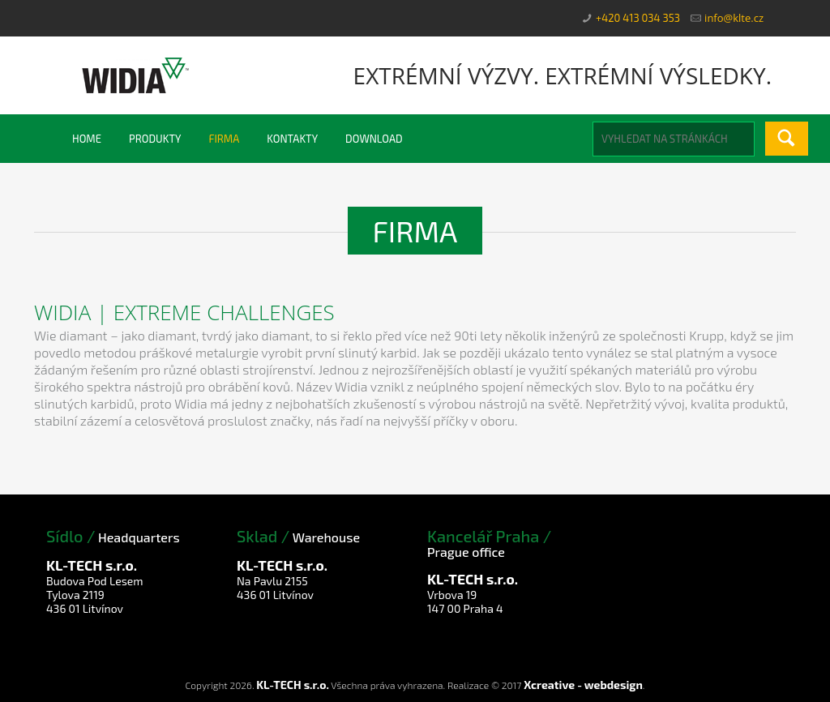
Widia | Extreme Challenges (184, 312)
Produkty (155, 138)
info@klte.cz (734, 18)
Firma (223, 138)
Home (86, 138)
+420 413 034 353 (638, 17)
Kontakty (292, 138)
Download (374, 138)
